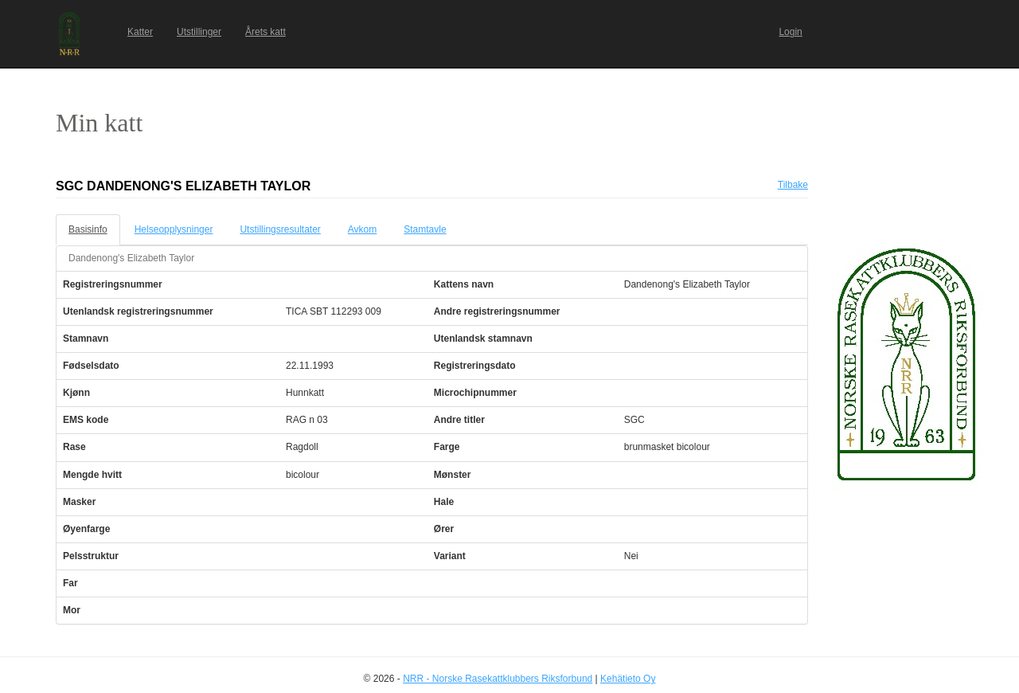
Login (790, 31)
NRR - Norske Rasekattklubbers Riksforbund (497, 678)
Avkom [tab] (362, 229)
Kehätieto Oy (627, 678)
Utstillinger (199, 31)
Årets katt (265, 31)
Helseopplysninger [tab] (174, 229)
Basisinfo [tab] (87, 229)
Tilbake (793, 184)
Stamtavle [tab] (425, 229)
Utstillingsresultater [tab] (280, 229)
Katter (140, 31)
